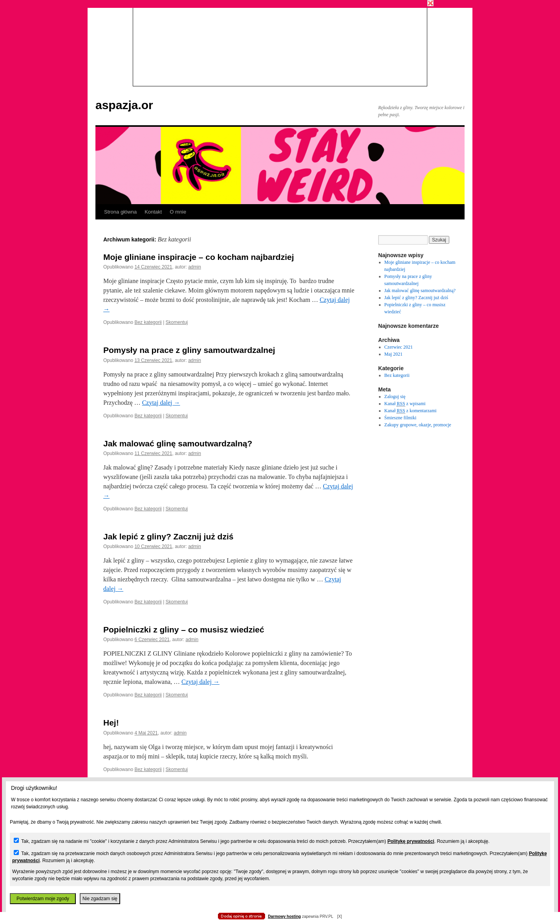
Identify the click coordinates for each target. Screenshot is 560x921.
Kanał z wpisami (405, 404)
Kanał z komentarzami (410, 411)
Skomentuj (177, 322)
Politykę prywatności (410, 841)
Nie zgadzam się (99, 898)
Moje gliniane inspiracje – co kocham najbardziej (198, 256)
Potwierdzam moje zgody (42, 898)
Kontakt (153, 212)
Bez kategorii (147, 322)
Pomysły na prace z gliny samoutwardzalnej (189, 350)
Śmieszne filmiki (400, 417)
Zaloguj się (395, 396)
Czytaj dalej (161, 402)
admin (194, 267)
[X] (339, 916)
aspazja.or (124, 105)
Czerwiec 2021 (398, 347)
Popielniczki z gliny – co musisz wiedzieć (183, 629)
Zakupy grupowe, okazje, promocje (417, 425)
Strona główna (120, 212)
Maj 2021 (393, 354)
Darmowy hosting (284, 916)
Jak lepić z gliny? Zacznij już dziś (168, 536)
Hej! (111, 722)
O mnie (178, 212)
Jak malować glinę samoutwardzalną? (177, 443)
